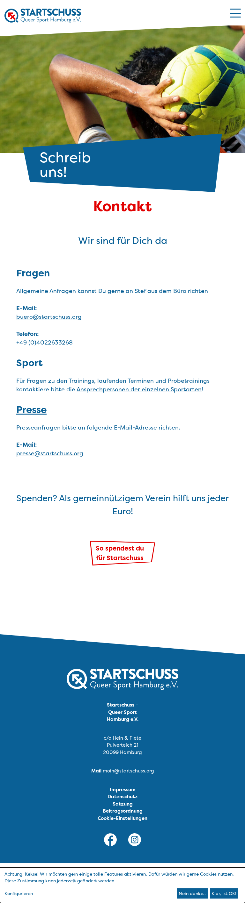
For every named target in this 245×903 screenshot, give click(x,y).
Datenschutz (123, 796)
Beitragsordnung (123, 810)
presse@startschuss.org (49, 453)
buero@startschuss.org (49, 317)
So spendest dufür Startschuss (120, 553)
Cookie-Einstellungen (122, 818)
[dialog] (122, 885)
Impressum (123, 789)
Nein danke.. (192, 893)
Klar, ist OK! (224, 893)
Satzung (123, 803)
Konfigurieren (18, 893)
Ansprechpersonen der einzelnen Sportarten (139, 389)
